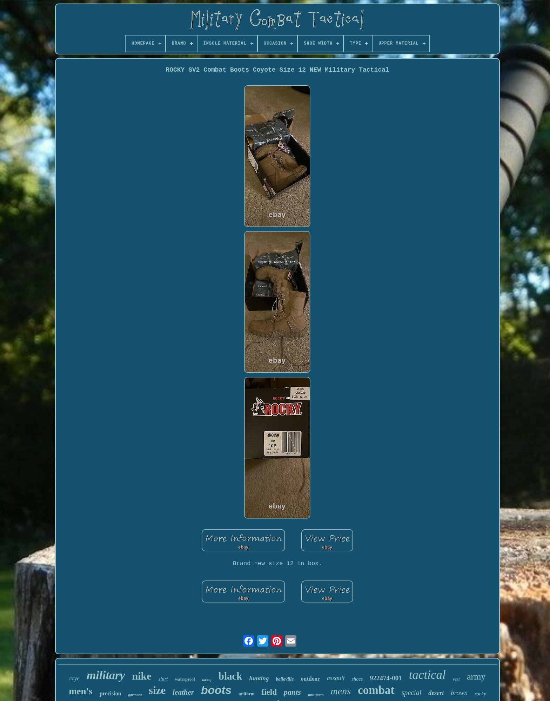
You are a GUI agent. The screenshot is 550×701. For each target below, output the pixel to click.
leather (183, 692)
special (412, 692)
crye (74, 678)
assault (336, 678)
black (230, 676)
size (157, 690)
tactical (427, 675)
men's (81, 691)
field (269, 692)
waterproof (185, 679)
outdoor (310, 679)
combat (376, 690)
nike (141, 676)
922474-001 (386, 678)
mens (341, 691)
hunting (259, 678)
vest (456, 679)
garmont (135, 695)
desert (436, 692)
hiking (207, 680)
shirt (163, 679)
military (106, 675)
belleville (285, 679)
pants (292, 692)
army (476, 676)
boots (216, 690)
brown (459, 692)
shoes (357, 679)
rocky (480, 693)
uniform (247, 693)
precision (110, 693)
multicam (316, 695)
